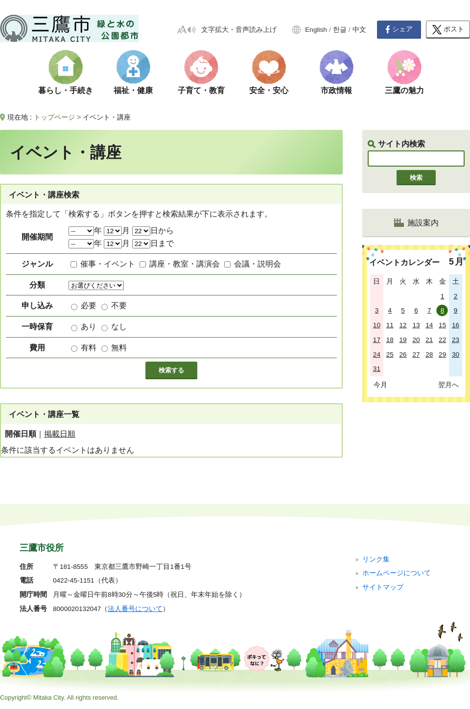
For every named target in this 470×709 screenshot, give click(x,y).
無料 (119, 347)
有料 (88, 347)
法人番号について (135, 608)
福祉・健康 (133, 90)
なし (119, 326)
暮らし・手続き (65, 90)
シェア (399, 29)
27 (416, 354)
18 (390, 339)
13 (416, 325)
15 (442, 325)
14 (429, 325)
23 (455, 339)
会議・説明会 (257, 264)
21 (429, 339)
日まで (153, 243)
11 (390, 325)
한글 (340, 29)
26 (403, 354)
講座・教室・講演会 (184, 264)
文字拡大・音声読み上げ (239, 29)
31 (376, 368)
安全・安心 (268, 90)
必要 (88, 305)
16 (455, 325)
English (316, 29)
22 (442, 339)
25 (390, 354)
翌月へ (448, 385)
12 (403, 325)
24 (376, 354)
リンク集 (376, 559)
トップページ (54, 117)
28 (429, 354)
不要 (119, 305)
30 (455, 354)
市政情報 (336, 90)
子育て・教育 (201, 90)
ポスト (448, 29)
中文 (359, 29)
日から (153, 230)
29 (442, 354)
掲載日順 (59, 434)
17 (376, 339)
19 (403, 339)
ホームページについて (396, 573)
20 (416, 339)
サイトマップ (382, 587)
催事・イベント (107, 264)
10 (376, 325)
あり (88, 326)
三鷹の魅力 (404, 90)
